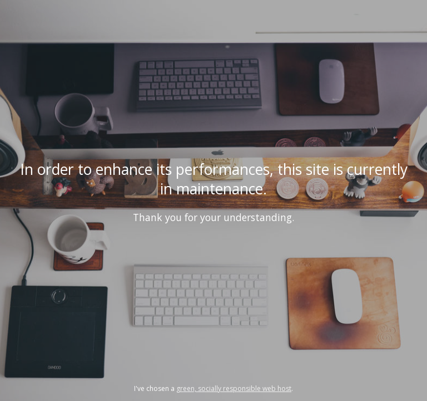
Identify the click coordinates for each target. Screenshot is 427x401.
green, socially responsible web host (233, 388)
